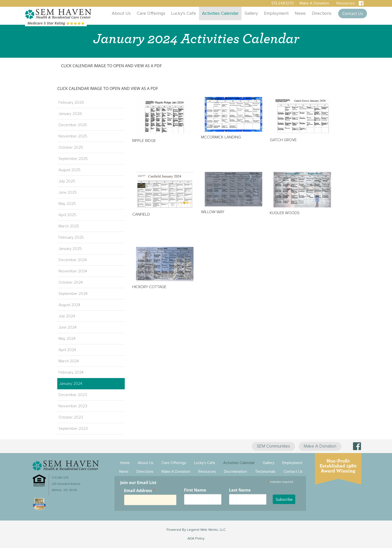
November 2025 (72, 136)
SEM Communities (273, 446)
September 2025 (73, 159)
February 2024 (71, 372)
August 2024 (69, 305)
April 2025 (67, 215)
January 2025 (70, 249)
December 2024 (72, 260)
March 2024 (68, 361)
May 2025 (67, 204)
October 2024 (70, 282)
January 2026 (70, 114)
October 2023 (70, 417)
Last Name (239, 490)
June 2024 (67, 327)
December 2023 (72, 395)
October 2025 (70, 147)
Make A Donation (320, 446)
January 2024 (70, 384)
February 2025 (71, 237)
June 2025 (67, 192)
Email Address (139, 490)
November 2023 (72, 406)
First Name (195, 490)
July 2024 (66, 316)
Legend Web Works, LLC (206, 530)
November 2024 (72, 271)
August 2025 (69, 170)
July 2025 (66, 181)
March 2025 (68, 226)
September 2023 (73, 429)
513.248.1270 (282, 3)
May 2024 (67, 339)
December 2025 (72, 125)
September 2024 (73, 294)
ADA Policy (196, 538)
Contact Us (352, 13)
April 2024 (67, 350)
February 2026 (71, 102)
